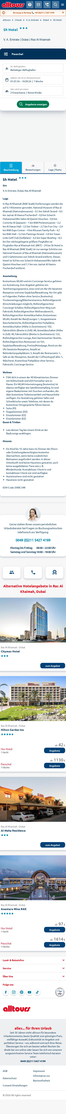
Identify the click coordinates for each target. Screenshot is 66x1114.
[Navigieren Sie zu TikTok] (37, 992)
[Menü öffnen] (63, 4)
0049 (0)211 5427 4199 (33, 540)
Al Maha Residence (13, 830)
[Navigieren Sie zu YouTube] (29, 992)
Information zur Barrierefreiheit (41, 1078)
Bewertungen (33, 167)
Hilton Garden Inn (12, 729)
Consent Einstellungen (15, 1085)
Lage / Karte (55, 167)
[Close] (63, 12)
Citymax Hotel (10, 651)
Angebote (54, 750)
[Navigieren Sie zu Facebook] (6, 992)
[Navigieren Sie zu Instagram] (14, 992)
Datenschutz (10, 1078)
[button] (33, 960)
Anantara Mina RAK (14, 909)
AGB (5, 1070)
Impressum (39, 1070)
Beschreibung (11, 167)
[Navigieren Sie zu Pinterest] (22, 992)
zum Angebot (52, 665)
